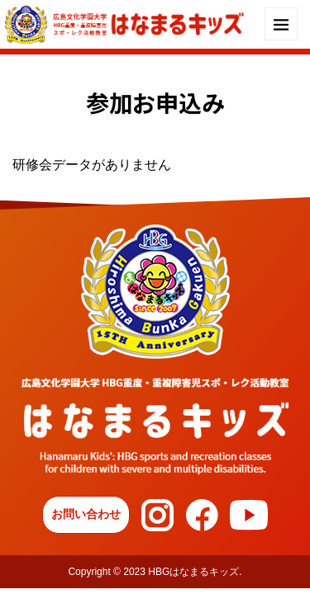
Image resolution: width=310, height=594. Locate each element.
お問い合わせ (86, 514)
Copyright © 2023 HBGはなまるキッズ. (154, 572)
